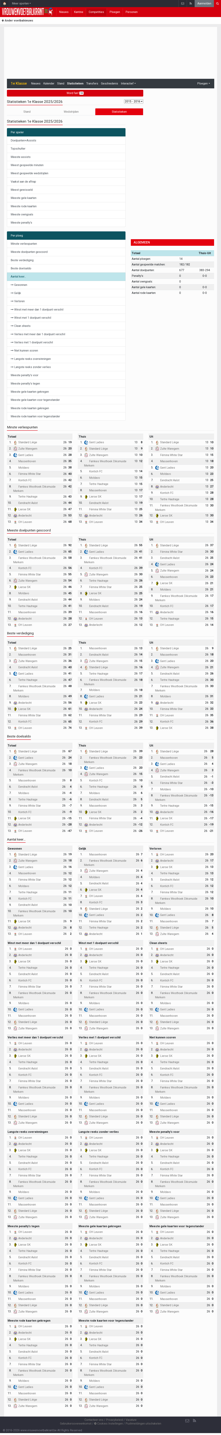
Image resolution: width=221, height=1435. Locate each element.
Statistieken (75, 83)
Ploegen (115, 12)
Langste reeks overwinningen (31, 359)
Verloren (18, 301)
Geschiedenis (109, 83)
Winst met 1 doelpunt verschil (31, 317)
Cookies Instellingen (108, 1423)
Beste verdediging (22, 260)
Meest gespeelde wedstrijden (29, 173)
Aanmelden (204, 3)
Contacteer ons (93, 1420)
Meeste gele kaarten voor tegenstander (35, 400)
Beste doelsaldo (21, 268)
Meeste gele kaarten (23, 198)
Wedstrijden (71, 111)
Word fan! (75, 93)
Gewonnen (19, 285)
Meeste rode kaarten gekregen (30, 408)
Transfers (92, 83)
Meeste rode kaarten (24, 206)
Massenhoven (24, 461)
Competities (96, 12)
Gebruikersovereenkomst (75, 1423)
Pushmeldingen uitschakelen (143, 1423)
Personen (131, 12)
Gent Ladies (23, 455)
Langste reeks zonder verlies (31, 367)
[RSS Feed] (194, 1420)
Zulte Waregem (25, 448)
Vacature (131, 1420)
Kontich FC (22, 480)
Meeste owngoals (22, 214)
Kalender (48, 83)
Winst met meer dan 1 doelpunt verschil (37, 309)
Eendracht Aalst (25, 503)
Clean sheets (21, 326)
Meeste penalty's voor (24, 375)
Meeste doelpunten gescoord (29, 252)
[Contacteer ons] (187, 1420)
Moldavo (21, 467)
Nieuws (64, 12)
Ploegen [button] (202, 83)
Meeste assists (21, 157)
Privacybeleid (114, 1420)
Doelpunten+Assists (23, 140)
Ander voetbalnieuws (17, 20)
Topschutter (18, 148)
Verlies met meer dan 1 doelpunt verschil (38, 334)
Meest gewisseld (22, 189)
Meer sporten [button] (20, 3)
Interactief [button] (127, 83)
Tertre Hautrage (25, 496)
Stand (60, 83)
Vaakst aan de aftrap (23, 181)
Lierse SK (22, 509)
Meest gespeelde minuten (27, 165)
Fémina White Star (27, 474)
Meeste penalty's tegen (25, 383)
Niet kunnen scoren (24, 350)
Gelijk (16, 293)
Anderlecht (22, 515)
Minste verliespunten (24, 243)
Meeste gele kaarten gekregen (30, 391)
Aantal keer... (18, 276)
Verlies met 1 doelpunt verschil (32, 342)
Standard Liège (25, 442)
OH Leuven (22, 522)
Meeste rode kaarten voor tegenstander (35, 416)
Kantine (78, 12)
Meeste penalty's (21, 222)
